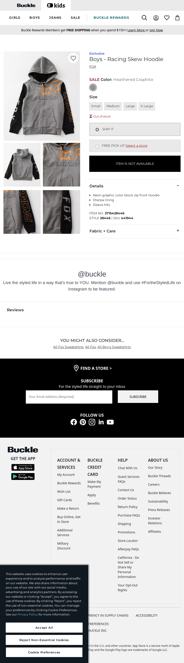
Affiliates (154, 531)
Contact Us (126, 490)
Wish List (64, 491)
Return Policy (127, 507)
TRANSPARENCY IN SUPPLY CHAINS (102, 615)
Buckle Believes (159, 493)
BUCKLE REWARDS (111, 18)
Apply (91, 495)
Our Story (155, 467)
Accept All (44, 627)
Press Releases (159, 510)
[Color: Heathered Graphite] (93, 87)
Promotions (126, 532)
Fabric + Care (134, 230)
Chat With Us (127, 468)
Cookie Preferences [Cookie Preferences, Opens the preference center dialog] (44, 652)
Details (134, 185)
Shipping (124, 524)
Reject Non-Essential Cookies (44, 640)
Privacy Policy (28, 614)
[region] (44, 614)
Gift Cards (64, 500)
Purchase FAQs (129, 515)
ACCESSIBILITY (147, 615)
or (138, 30)
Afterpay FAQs (128, 549)
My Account (66, 474)
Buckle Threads (159, 476)
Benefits (93, 503)
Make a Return (68, 508)
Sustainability (158, 501)
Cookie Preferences (92, 624)
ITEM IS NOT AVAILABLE (135, 164)
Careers (153, 484)
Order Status (127, 498)
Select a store (136, 146)
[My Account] (156, 18)
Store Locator (128, 540)
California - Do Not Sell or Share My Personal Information (128, 567)
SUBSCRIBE (138, 396)
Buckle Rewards (69, 483)
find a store (96, 368)
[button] (15, 18)
